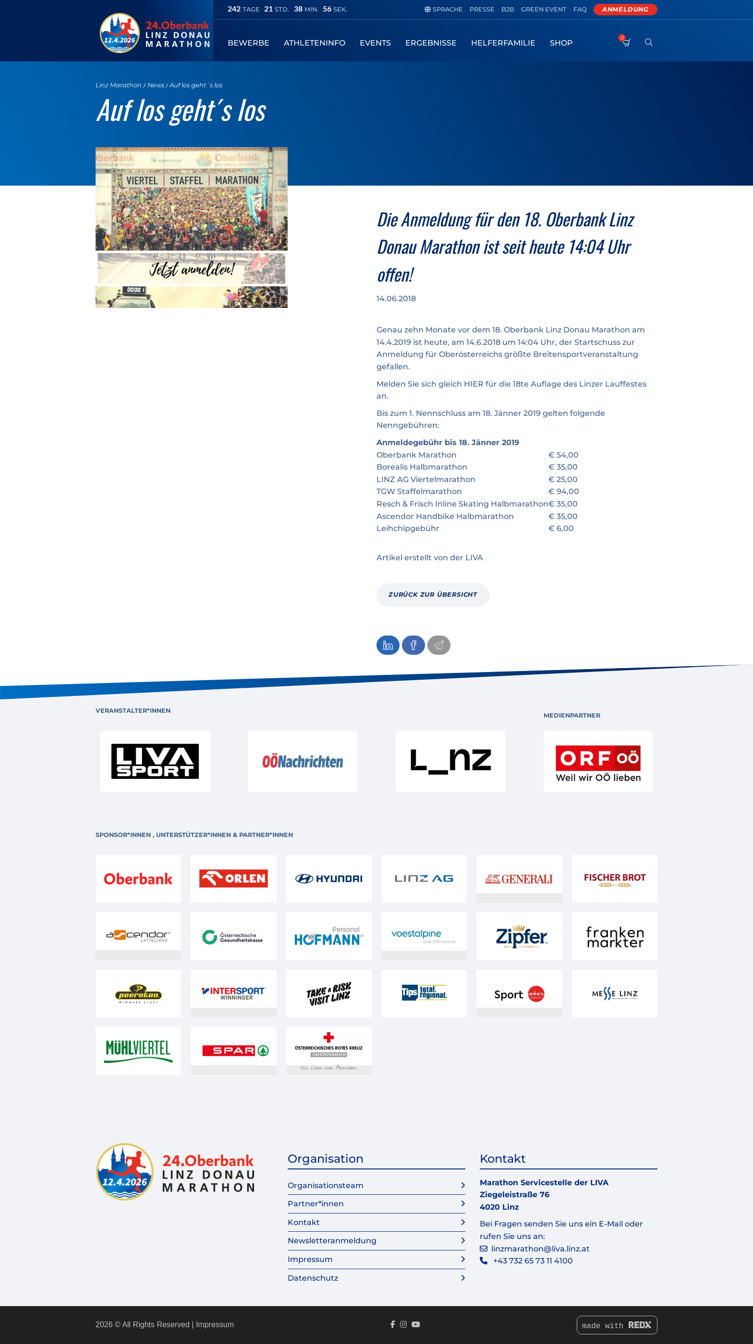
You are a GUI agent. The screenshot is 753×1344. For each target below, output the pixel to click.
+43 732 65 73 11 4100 (533, 1260)
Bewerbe (248, 42)
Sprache (444, 9)
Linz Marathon (119, 85)
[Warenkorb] (627, 47)
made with (617, 1326)
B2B (507, 9)
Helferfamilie (503, 42)
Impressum (376, 1259)
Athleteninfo (314, 42)
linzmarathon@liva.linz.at (540, 1248)
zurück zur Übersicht (433, 594)
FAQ (580, 9)
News (155, 85)
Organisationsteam (376, 1185)
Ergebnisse (431, 42)
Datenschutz (376, 1278)
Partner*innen (376, 1204)
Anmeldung (625, 9)
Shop (561, 42)
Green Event (544, 9)
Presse (482, 9)
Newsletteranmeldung (376, 1241)
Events (375, 42)
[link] (155, 761)
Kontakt (376, 1222)
